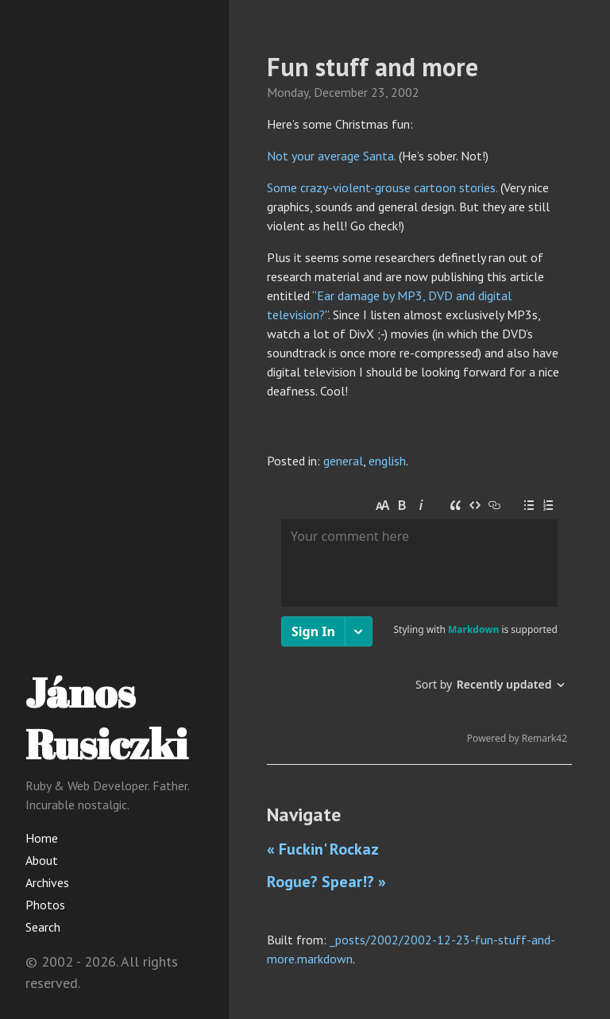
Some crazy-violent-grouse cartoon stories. (382, 187)
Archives (47, 882)
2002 (405, 92)
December (341, 92)
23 (378, 92)
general (343, 461)
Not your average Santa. (331, 156)
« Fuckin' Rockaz (323, 849)
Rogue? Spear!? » (326, 881)
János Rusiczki (106, 717)
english (387, 461)
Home (41, 838)
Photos (45, 905)
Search (42, 927)
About (41, 860)
